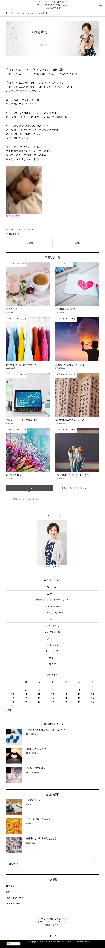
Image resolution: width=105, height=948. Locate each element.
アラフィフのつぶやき (18, 229)
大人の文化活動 (52, 632)
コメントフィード (15, 897)
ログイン (10, 886)
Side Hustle (52, 587)
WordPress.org (13, 903)
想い (31, 229)
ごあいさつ (52, 593)
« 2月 (8, 710)
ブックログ (52, 638)
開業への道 (52, 645)
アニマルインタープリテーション (52, 600)
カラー (52, 657)
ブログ (52, 664)
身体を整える (52, 625)
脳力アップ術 (52, 651)
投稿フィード (12, 891)
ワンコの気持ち (52, 606)
